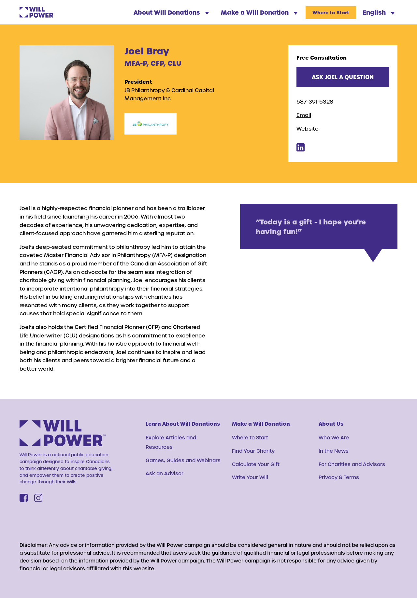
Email (303, 115)
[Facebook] (24, 498)
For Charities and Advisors (352, 464)
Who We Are (334, 437)
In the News (334, 451)
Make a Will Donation (259, 12)
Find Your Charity (253, 451)
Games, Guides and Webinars (183, 460)
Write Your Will (250, 477)
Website (307, 128)
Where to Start (330, 12)
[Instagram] (38, 498)
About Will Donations (171, 12)
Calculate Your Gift (256, 464)
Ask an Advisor (164, 473)
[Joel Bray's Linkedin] (300, 149)
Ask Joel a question (343, 77)
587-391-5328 (314, 101)
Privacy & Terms (339, 477)
